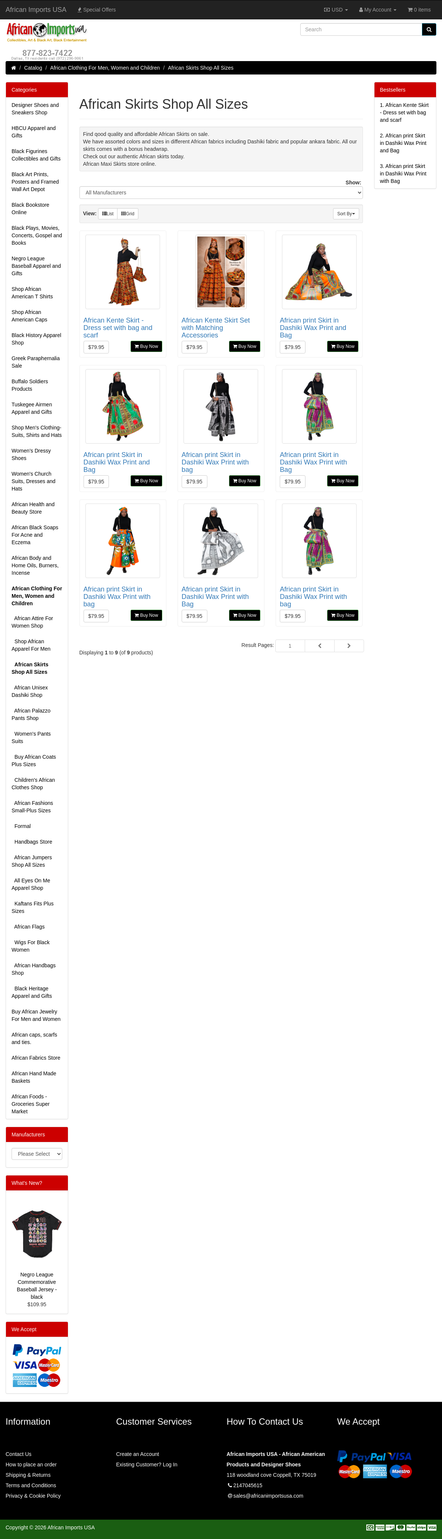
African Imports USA (36, 9)
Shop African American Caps (29, 316)
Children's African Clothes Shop (33, 783)
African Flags (28, 927)
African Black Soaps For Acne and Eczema (35, 534)
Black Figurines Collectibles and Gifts (36, 155)
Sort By (346, 213)
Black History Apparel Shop (36, 339)
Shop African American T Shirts (32, 292)
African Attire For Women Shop (32, 622)
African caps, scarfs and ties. (34, 1038)
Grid (127, 213)
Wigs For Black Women (31, 946)
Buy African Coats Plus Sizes (34, 760)
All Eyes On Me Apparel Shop (31, 884)
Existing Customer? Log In (146, 1464)
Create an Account (137, 1454)
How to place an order (31, 1464)
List (108, 213)
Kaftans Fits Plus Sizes (33, 907)
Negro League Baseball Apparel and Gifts (36, 266)
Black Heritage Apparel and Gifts (32, 992)
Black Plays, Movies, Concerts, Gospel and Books (37, 235)
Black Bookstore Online (30, 208)
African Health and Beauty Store (33, 508)
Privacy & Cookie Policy (33, 1496)
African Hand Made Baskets (34, 1077)
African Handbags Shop (34, 969)
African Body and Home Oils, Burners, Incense (35, 565)
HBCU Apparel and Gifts (34, 132)
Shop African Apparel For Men (31, 645)
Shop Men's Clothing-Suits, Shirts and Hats (37, 431)
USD (335, 10)
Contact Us (18, 1454)
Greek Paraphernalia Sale (36, 362)
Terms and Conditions (31, 1485)
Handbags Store (32, 842)
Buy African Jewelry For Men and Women (36, 1015)
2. (403, 143)
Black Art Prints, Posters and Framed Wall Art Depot (35, 181)
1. (404, 112)
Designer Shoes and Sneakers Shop (35, 108)
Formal (21, 826)
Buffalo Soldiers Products (30, 385)
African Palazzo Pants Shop (31, 714)
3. (403, 173)
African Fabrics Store (36, 1058)
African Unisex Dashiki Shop (30, 691)
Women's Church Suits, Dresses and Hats (34, 481)
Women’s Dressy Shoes (31, 454)
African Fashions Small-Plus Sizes (32, 806)
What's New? (27, 1183)
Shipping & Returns (28, 1475)
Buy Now (146, 346)
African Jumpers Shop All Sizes (32, 861)
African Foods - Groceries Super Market (31, 1104)
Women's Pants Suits (31, 737)
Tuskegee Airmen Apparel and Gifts (32, 408)
